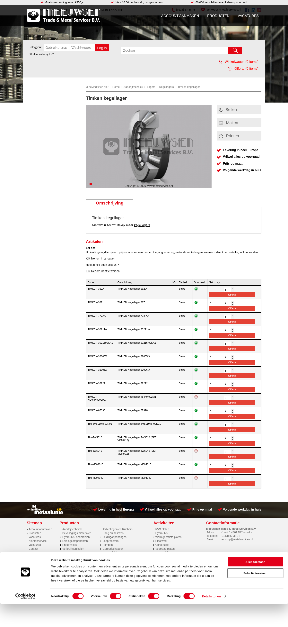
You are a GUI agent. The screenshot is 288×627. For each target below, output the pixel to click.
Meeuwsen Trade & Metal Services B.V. (100, 565)
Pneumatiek (69, 544)
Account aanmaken (180, 16)
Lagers (151, 86)
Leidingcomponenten (75, 540)
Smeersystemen (72, 552)
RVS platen (162, 529)
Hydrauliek (161, 533)
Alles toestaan (255, 584)
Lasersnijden (163, 552)
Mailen (228, 122)
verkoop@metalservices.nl (237, 539)
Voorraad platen (165, 548)
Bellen (228, 109)
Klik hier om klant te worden (103, 271)
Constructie (162, 544)
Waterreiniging (111, 552)
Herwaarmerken (165, 556)
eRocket (182, 570)
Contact (33, 548)
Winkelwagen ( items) (238, 62)
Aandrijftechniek (133, 86)
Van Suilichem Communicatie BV (132, 570)
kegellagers (142, 225)
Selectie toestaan (255, 596)
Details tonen (211, 619)
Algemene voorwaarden (185, 565)
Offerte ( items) (243, 68)
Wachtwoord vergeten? (42, 54)
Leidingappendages (114, 537)
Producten (218, 16)
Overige (107, 556)
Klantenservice (38, 540)
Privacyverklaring (154, 565)
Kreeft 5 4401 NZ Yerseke (236, 532)
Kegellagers (166, 86)
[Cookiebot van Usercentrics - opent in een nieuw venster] (25, 619)
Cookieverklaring (216, 565)
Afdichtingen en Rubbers (117, 529)
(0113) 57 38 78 (230, 535)
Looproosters (110, 540)
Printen (229, 135)
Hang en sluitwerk (113, 533)
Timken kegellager (189, 86)
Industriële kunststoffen (76, 556)
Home (116, 86)
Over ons (134, 565)
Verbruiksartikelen (73, 548)
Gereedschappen (112, 548)
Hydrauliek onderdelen (76, 537)
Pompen (107, 544)
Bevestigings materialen (77, 533)
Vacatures (248, 16)
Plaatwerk (161, 540)
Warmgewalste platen (168, 537)
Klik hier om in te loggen (100, 258)
